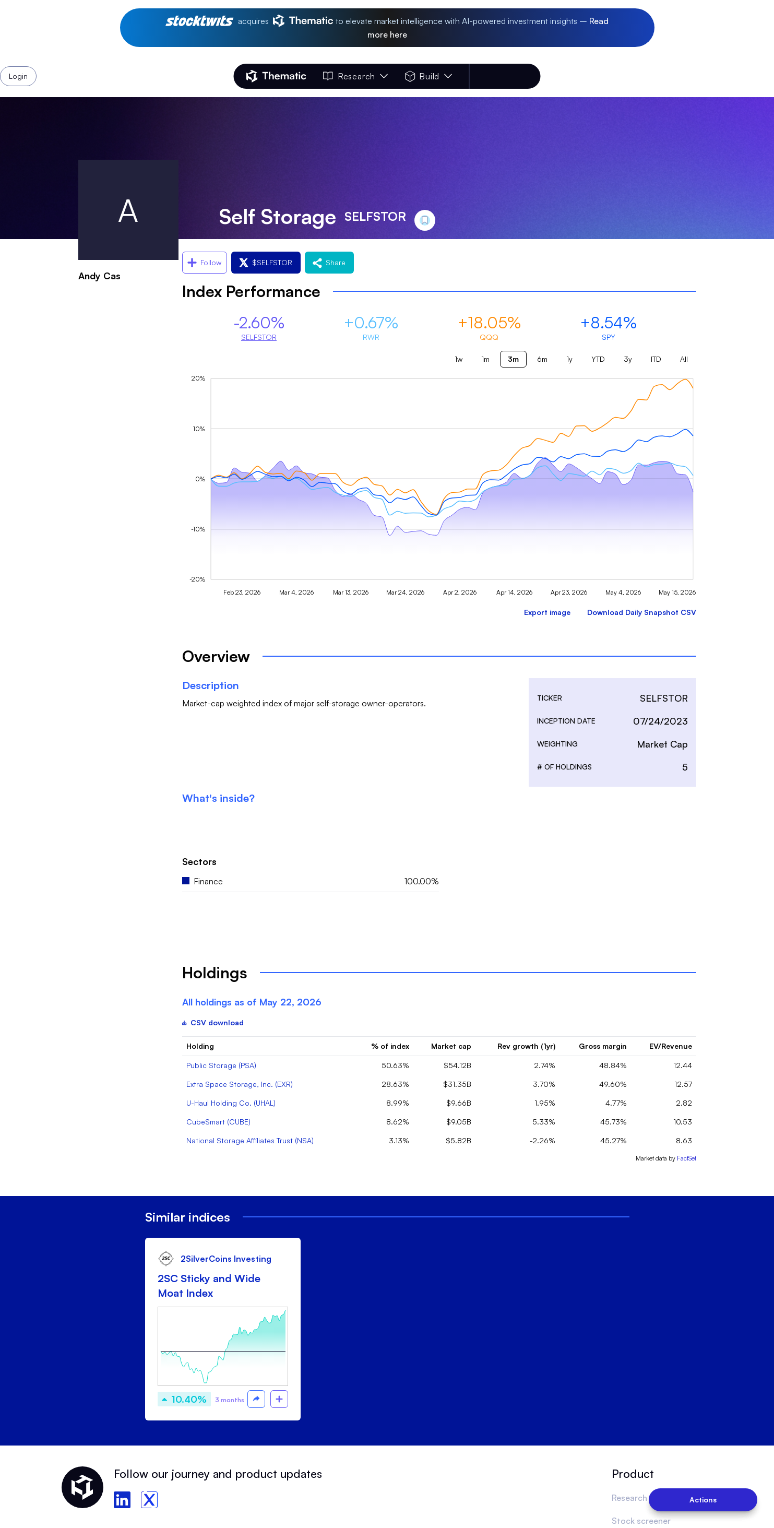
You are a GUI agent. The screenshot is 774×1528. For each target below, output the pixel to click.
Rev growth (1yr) (526, 1045)
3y (628, 358)
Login (513, 76)
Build (428, 76)
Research (355, 76)
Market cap (451, 1045)
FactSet (686, 1158)
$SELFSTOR (266, 262)
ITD (656, 358)
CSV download (213, 1022)
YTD (598, 358)
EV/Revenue (670, 1045)
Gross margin (603, 1045)
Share (329, 262)
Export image (547, 612)
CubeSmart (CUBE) (218, 1121)
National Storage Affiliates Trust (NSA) (250, 1140)
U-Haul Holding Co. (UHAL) (231, 1102)
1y (569, 358)
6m (542, 358)
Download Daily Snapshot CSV (641, 612)
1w (458, 358)
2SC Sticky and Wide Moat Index (209, 1285)
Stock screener (641, 1520)
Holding (200, 1045)
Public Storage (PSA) (221, 1065)
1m (485, 358)
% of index (390, 1045)
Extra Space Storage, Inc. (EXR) (239, 1084)
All (684, 358)
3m (513, 358)
